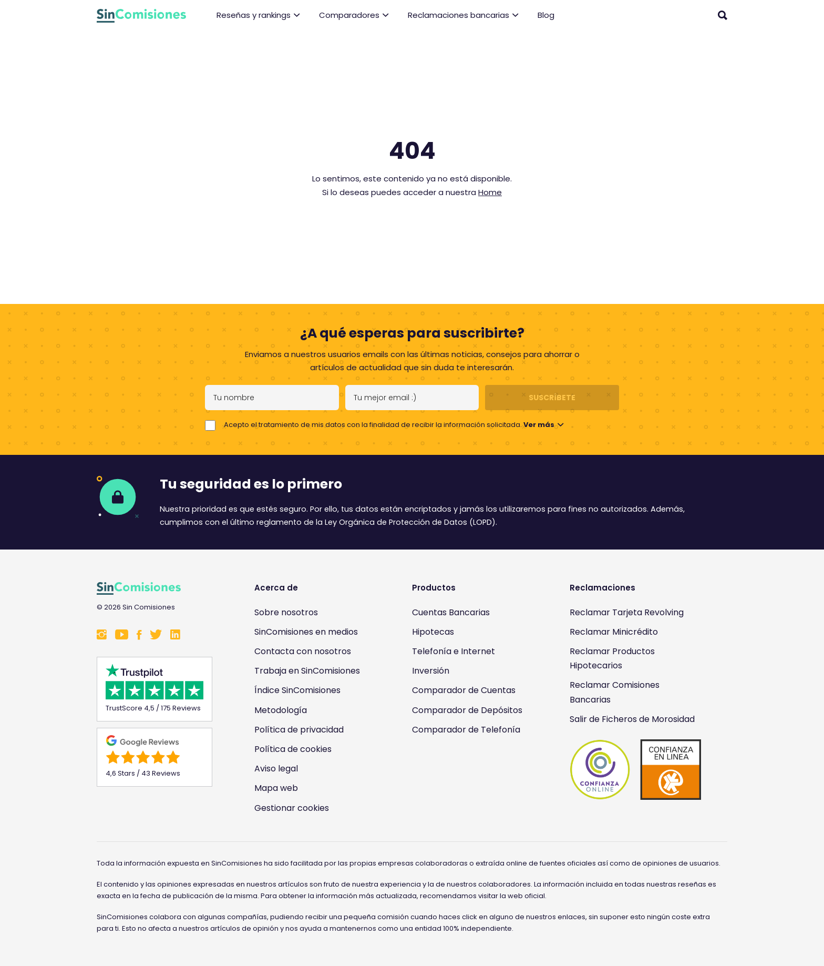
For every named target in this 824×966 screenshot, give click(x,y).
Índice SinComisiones (297, 690)
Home (490, 192)
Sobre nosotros (286, 612)
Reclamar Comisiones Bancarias (615, 692)
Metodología (280, 710)
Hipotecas (433, 632)
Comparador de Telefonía (466, 730)
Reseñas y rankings (258, 15)
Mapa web (276, 788)
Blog (546, 15)
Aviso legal (276, 768)
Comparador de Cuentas (464, 690)
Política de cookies (293, 749)
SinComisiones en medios (306, 632)
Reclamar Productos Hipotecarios (612, 658)
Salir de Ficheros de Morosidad (632, 719)
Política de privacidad (299, 730)
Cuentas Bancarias (451, 612)
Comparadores (354, 15)
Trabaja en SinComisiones (307, 671)
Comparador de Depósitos (467, 710)
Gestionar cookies (291, 808)
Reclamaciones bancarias (463, 15)
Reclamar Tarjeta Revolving (627, 612)
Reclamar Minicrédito (614, 632)
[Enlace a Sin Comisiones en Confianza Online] (635, 769)
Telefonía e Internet (453, 651)
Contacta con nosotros (302, 651)
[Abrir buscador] (722, 15)
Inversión (430, 671)
